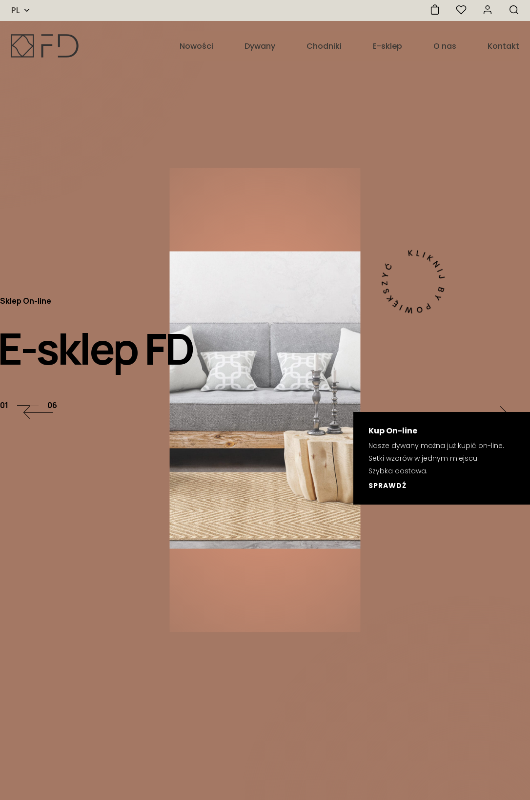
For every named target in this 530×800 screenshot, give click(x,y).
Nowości (196, 46)
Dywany (260, 46)
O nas (444, 46)
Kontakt (503, 46)
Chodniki (324, 46)
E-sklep (387, 46)
